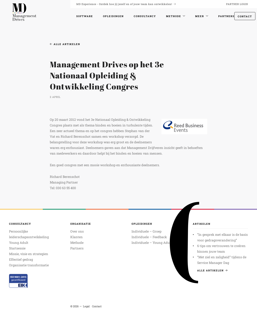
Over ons (77, 231)
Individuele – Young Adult (152, 242)
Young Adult (18, 242)
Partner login (237, 4)
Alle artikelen (65, 44)
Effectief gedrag (21, 259)
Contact (245, 16)
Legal (86, 306)
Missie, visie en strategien (28, 254)
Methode (77, 242)
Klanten (76, 237)
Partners (77, 248)
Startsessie (17, 248)
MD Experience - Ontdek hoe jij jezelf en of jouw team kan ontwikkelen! (126, 4)
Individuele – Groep (146, 231)
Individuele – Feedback (149, 237)
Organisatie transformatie (29, 265)
